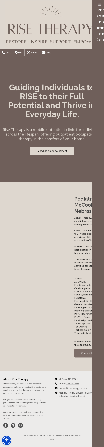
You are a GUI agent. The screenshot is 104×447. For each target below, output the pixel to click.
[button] (7, 440)
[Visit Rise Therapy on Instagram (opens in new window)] (20, 425)
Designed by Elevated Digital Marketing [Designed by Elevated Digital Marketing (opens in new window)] (68, 435)
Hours (32, 52)
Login (52, 440)
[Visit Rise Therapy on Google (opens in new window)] (13, 425)
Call (6, 52)
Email (46, 52)
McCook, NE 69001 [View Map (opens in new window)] (68, 379)
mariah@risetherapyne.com (73, 388)
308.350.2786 (72, 383)
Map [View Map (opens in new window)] (18, 52)
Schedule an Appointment (52, 150)
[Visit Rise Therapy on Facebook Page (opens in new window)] (5, 425)
